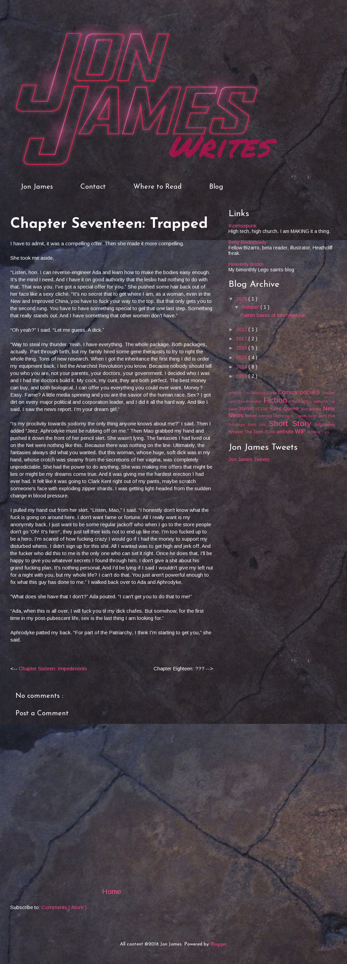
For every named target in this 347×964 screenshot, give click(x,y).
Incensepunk (242, 225)
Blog (216, 187)
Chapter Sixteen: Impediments (53, 668)
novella (265, 416)
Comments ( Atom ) (64, 907)
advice (235, 392)
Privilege (238, 425)
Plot (331, 416)
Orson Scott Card (311, 416)
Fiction (277, 400)
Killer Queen (285, 408)
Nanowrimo (312, 409)
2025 (242, 299)
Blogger (218, 944)
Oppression (284, 416)
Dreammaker (250, 401)
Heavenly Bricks (246, 264)
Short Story (292, 423)
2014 (242, 366)
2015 (242, 357)
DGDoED (311, 392)
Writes (218, 145)
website (286, 431)
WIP (301, 431)
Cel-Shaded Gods (260, 393)
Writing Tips (318, 432)
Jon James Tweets (249, 459)
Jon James (37, 187)
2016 (242, 348)
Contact (93, 187)
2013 (242, 376)
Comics (289, 392)
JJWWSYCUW (255, 409)
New (329, 408)
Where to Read (157, 187)
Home (111, 891)
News (236, 415)
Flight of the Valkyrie (309, 401)
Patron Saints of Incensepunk (272, 315)
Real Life (258, 425)
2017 (242, 338)
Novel (251, 415)
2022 (242, 329)
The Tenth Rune (261, 432)
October (251, 307)
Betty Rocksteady (247, 242)
